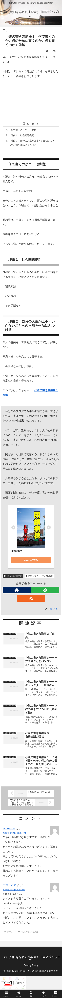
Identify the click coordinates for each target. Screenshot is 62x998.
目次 (27, 123)
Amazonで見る (31, 560)
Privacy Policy (31, 965)
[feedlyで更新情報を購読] (45, 590)
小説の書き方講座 (13, 576)
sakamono (9, 828)
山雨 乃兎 (9, 885)
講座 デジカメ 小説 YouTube (39, 576)
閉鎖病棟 (16, 551)
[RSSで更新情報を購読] (31, 598)
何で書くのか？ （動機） (24, 130)
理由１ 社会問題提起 (21, 135)
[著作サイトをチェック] (17, 590)
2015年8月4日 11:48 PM (14, 833)
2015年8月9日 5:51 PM (14, 889)
